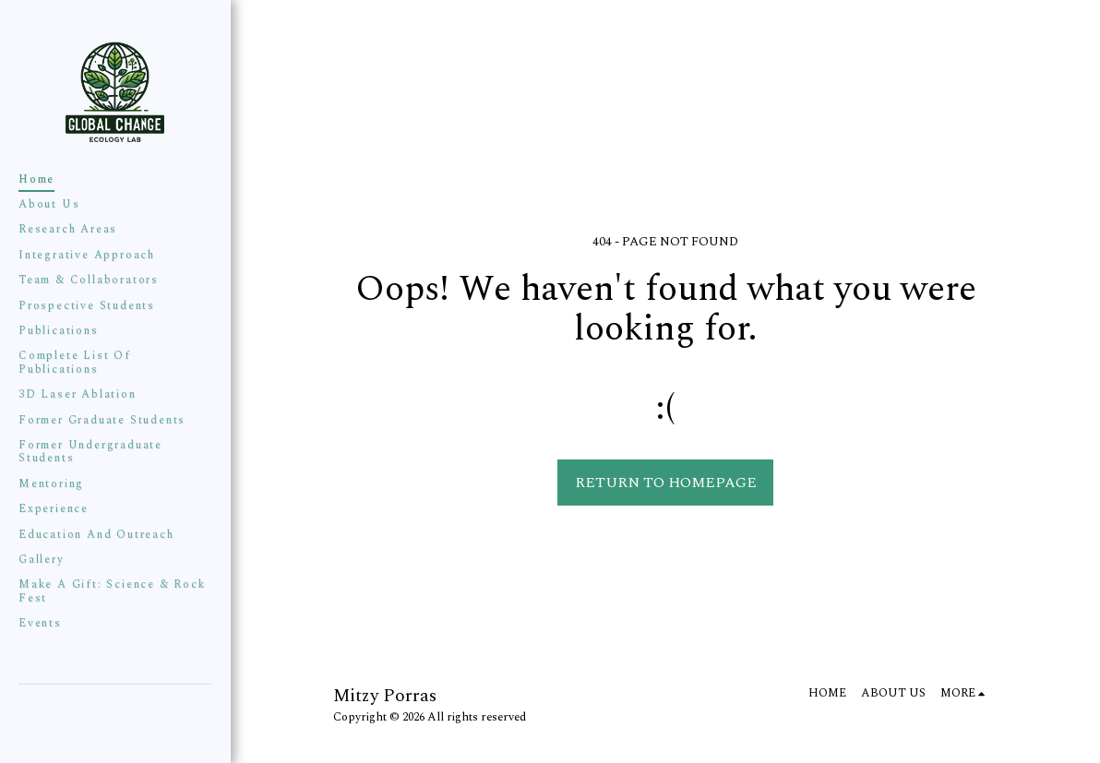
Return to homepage (666, 482)
